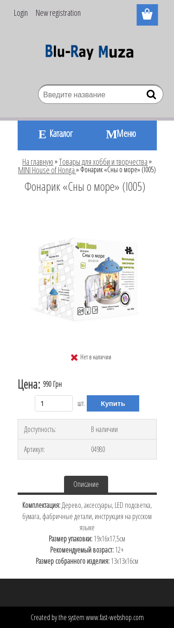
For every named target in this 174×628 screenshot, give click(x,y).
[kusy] (54, 403)
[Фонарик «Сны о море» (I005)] (87, 212)
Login (21, 12)
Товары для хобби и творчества (103, 161)
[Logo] (87, 54)
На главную (37, 161)
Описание (86, 484)
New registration (58, 12)
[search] (152, 96)
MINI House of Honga (47, 170)
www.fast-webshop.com (115, 617)
